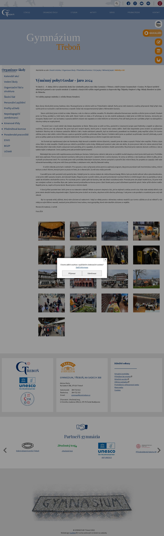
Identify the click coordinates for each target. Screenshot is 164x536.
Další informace (82, 267)
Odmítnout (92, 273)
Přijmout (72, 273)
